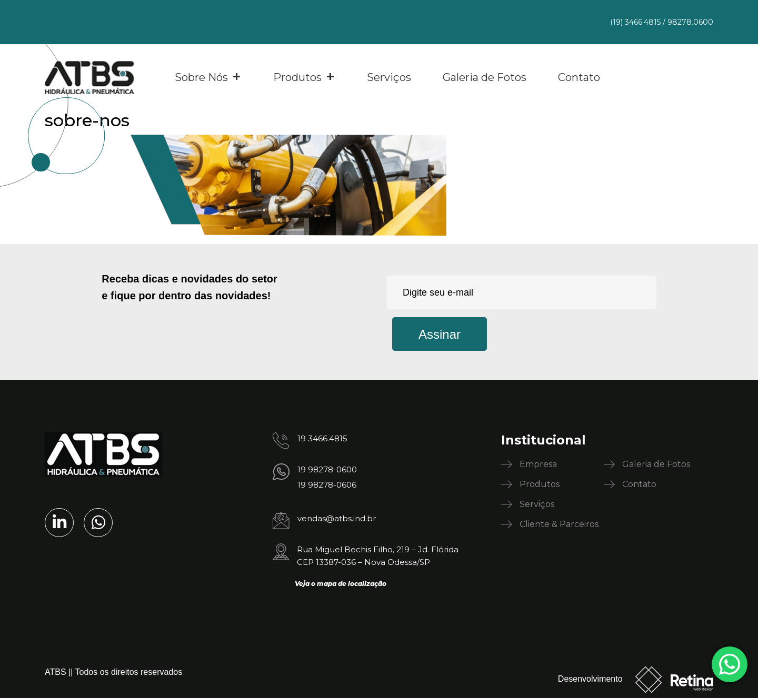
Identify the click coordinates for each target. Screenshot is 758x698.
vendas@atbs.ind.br (336, 518)
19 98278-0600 (327, 469)
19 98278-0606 (326, 485)
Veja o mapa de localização (340, 584)
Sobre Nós (208, 77)
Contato (579, 77)
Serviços (389, 77)
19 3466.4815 (322, 438)
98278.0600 (690, 22)
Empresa (538, 464)
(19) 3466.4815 (635, 22)
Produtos (304, 77)
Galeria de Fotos (484, 77)
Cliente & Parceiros (559, 524)
